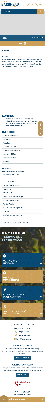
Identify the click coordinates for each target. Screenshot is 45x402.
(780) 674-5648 (15, 335)
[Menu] (19, 11)
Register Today (22, 358)
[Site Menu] (22, 43)
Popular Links (19, 399)
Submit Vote (22, 375)
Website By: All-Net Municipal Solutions (22, 392)
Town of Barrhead (10, 4)
